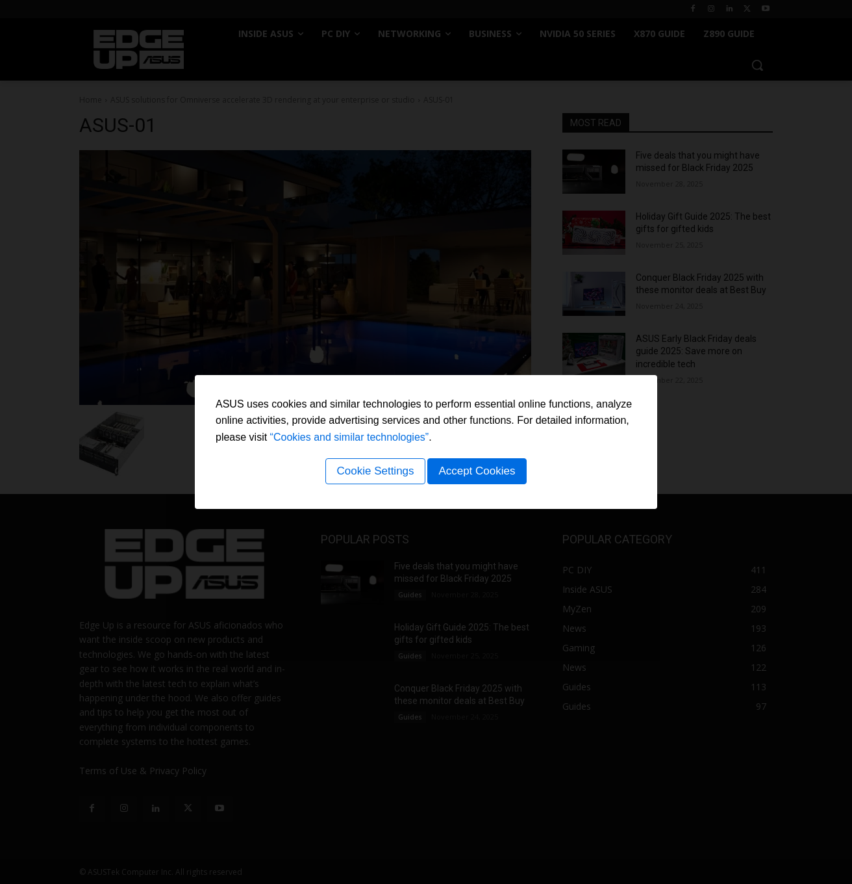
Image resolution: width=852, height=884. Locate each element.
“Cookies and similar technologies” (349, 439)
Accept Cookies (478, 473)
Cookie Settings (373, 473)
